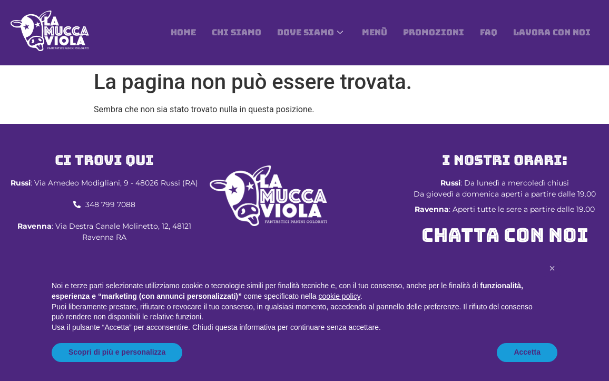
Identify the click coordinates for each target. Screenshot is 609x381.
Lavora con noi (552, 32)
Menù (374, 32)
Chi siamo (236, 32)
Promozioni (433, 32)
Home (183, 32)
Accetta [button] (527, 352)
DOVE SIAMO (310, 32)
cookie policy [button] (339, 296)
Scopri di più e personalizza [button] (116, 352)
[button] (552, 268)
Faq (488, 32)
